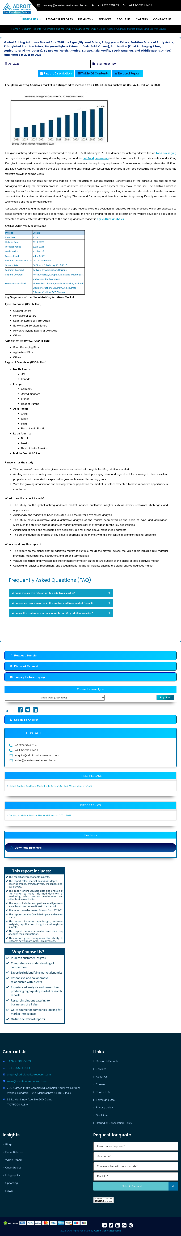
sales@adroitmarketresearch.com (27, 1081)
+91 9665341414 (18, 1068)
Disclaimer (102, 1115)
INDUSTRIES (30, 19)
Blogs (8, 1144)
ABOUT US (124, 19)
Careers (101, 1084)
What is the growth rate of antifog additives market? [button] (61, 592)
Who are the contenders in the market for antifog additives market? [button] (61, 613)
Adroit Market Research (107, 1230)
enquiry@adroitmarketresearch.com (29, 1074)
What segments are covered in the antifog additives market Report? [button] (61, 603)
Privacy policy (104, 1107)
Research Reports (31, 28)
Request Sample (23, 655)
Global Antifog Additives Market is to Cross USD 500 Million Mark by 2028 (50, 785)
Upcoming (11, 1183)
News (9, 1190)
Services (101, 1069)
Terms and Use (105, 1099)
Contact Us (103, 1092)
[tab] (61, 593)
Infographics (12, 1175)
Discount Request (24, 666)
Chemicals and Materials (57, 28)
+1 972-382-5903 (19, 1061)
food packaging (166, 153)
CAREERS (142, 19)
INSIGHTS (84, 19)
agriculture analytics (110, 219)
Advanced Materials (85, 28)
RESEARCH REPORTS (59, 19)
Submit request (150, 1186)
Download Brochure (26, 847)
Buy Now (165, 697)
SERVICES (105, 19)
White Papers (14, 1160)
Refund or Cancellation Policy (114, 1123)
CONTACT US (162, 19)
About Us (102, 1076)
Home (14, 28)
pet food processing (95, 158)
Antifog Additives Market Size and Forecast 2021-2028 (40, 815)
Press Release (14, 1152)
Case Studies (13, 1167)
